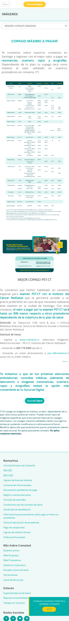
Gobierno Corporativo (14, 565)
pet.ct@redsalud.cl (58, 353)
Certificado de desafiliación (17, 509)
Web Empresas (10, 555)
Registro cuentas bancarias (17, 494)
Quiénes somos (11, 550)
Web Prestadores (12, 560)
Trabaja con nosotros (14, 602)
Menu (6, 4)
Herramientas (10, 574)
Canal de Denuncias (13, 579)
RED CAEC (8, 475)
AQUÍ (49, 609)
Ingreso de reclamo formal (16, 532)
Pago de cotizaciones (14, 527)
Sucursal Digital (34, 4)
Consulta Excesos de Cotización (19, 465)
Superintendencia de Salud (17, 593)
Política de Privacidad (14, 537)
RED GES (7, 470)
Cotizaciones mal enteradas (17, 485)
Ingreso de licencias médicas (17, 480)
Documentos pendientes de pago (20, 489)
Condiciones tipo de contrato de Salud (22, 504)
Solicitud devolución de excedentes (21, 522)
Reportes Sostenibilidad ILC (17, 597)
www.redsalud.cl (29, 339)
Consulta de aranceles (14, 499)
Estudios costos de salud (15, 569)
